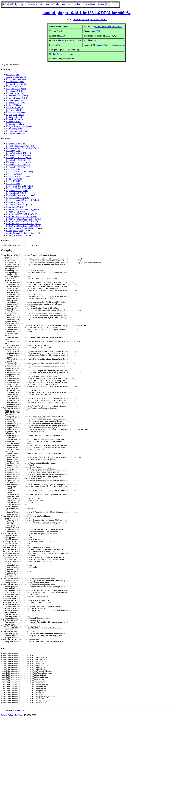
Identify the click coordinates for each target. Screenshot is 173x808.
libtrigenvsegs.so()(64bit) (16, 131)
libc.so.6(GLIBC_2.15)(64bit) (18, 156)
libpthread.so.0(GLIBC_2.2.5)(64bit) (21, 196)
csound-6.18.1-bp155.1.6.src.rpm (110, 45)
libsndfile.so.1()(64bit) (15, 207)
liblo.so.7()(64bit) (13, 181)
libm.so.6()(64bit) (13, 184)
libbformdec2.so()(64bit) (16, 84)
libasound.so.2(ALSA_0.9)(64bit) (20, 146)
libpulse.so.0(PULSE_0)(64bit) (19, 205)
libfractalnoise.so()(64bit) (17, 96)
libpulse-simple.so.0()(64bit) (18, 198)
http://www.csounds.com (63, 54)
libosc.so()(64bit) (13, 110)
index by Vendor (52, 4)
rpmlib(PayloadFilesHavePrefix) (20, 233)
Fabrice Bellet (7, 805)
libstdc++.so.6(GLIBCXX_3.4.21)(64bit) (23, 224)
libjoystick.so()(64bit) (15, 103)
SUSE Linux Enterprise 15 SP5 (108, 27)
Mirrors (100, 4)
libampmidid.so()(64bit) (16, 80)
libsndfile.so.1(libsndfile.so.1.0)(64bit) (22, 210)
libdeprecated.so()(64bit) (16, 89)
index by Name (88, 4)
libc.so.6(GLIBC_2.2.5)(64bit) (19, 158)
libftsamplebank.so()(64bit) (17, 98)
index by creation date (71, 4)
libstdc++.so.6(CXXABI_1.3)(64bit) (21, 214)
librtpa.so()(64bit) (13, 122)
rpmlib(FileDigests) (14, 231)
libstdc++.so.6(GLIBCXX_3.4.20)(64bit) (23, 221)
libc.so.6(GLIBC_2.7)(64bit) (18, 167)
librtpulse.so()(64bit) (15, 124)
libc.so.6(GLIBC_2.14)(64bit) (18, 153)
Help (108, 4)
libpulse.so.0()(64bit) (15, 203)
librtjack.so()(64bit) (14, 120)
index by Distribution (34, 4)
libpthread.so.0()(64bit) (16, 193)
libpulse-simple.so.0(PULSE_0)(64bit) (22, 200)
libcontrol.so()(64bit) (15, 87)
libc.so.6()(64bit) (13, 151)
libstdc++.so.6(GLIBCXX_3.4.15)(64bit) (23, 219)
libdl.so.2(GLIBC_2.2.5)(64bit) (19, 172)
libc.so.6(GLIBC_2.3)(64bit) (18, 160)
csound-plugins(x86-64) (16, 77)
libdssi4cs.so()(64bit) (15, 94)
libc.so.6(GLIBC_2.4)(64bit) (18, 165)
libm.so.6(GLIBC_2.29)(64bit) (19, 189)
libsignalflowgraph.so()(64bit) (19, 127)
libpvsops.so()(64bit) (15, 115)
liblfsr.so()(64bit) (13, 105)
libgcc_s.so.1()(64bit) (15, 174)
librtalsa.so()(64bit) (14, 117)
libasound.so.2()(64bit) (16, 144)
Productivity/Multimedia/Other (69, 40)
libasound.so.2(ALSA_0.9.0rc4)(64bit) (22, 148)
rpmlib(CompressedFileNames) (19, 229)
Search (115, 4)
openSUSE (95, 31)
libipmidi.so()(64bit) (14, 101)
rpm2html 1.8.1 (19, 800)
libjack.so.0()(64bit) (14, 179)
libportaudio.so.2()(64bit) (17, 191)
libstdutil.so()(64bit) (14, 129)
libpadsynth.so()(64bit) (16, 112)
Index (5, 4)
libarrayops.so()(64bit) (15, 82)
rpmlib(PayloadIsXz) (15, 236)
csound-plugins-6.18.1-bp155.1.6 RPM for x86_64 (86, 12)
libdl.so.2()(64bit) (13, 170)
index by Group (16, 4)
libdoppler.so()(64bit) (15, 91)
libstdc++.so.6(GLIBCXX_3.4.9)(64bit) (23, 226)
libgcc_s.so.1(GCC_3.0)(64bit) (19, 177)
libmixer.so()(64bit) (14, 108)
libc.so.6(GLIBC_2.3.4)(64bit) (19, 163)
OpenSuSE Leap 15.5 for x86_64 (90, 19)
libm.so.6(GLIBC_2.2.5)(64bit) (19, 186)
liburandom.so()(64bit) (15, 134)
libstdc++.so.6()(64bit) (15, 212)
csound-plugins (12, 75)
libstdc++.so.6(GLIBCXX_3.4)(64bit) (22, 217)
